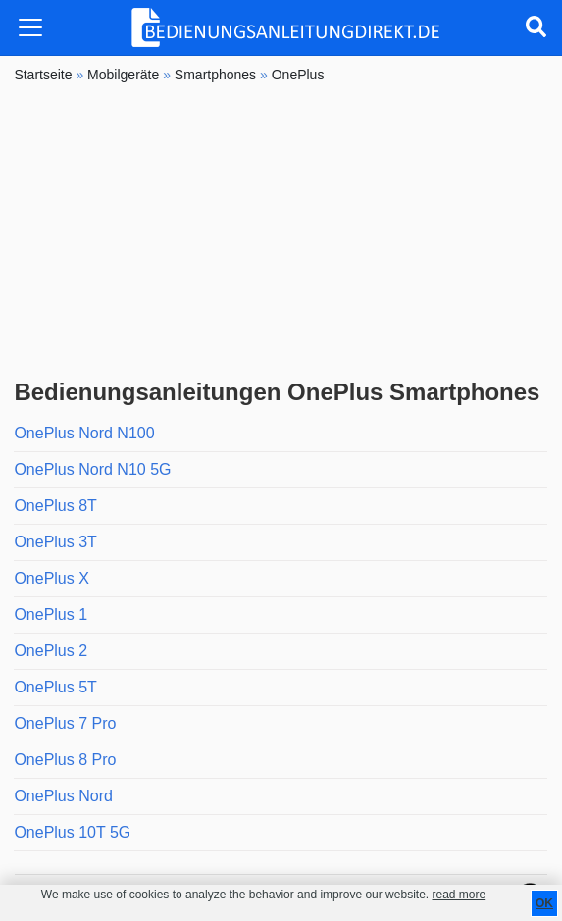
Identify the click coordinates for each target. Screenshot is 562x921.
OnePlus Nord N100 (84, 433)
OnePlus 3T (55, 542)
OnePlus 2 (50, 650)
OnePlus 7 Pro (65, 723)
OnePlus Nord (63, 796)
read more (458, 894)
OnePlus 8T (55, 505)
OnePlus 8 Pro (65, 759)
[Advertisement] (280, 231)
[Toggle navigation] (30, 27)
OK (544, 903)
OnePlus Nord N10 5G (92, 469)
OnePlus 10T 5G (72, 832)
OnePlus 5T (55, 687)
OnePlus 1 (50, 614)
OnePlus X (51, 578)
